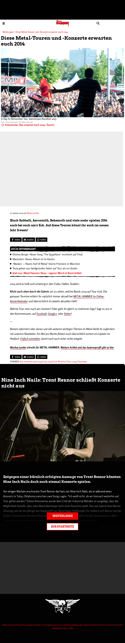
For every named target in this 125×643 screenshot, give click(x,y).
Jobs (66, 628)
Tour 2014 (71, 361)
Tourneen (82, 361)
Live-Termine (59, 361)
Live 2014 (47, 361)
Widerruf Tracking (43, 625)
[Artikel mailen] (28, 240)
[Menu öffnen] (3, 23)
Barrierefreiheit (92, 625)
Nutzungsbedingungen (74, 625)
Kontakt (110, 625)
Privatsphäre (28, 625)
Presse (102, 625)
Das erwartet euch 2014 (31, 361)
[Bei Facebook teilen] (16, 240)
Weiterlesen (62, 516)
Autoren (119, 625)
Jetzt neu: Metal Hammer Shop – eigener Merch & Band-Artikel (47, 273)
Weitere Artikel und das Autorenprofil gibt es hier (87, 347)
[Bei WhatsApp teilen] (41, 240)
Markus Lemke (33, 213)
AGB (71, 628)
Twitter (67, 313)
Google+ (52, 313)
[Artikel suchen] (98, 23)
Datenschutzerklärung (12, 625)
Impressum (57, 625)
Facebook (41, 313)
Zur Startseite (62, 526)
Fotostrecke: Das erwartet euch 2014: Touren (27, 124)
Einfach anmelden (30, 338)
